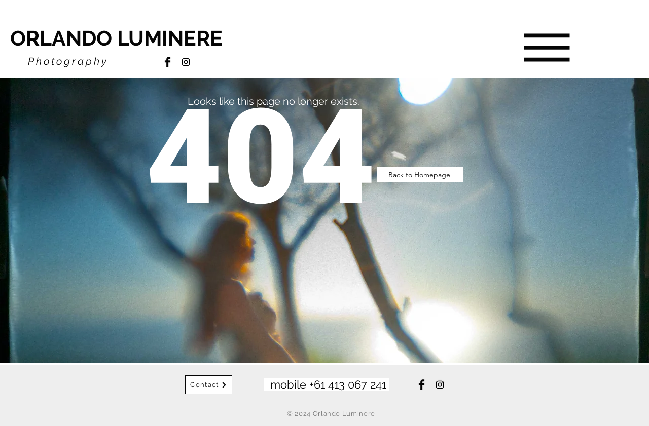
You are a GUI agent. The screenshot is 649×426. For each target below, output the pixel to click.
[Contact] (208, 384)
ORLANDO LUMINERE (116, 38)
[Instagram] (186, 62)
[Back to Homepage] (420, 174)
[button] (547, 48)
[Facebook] (167, 62)
